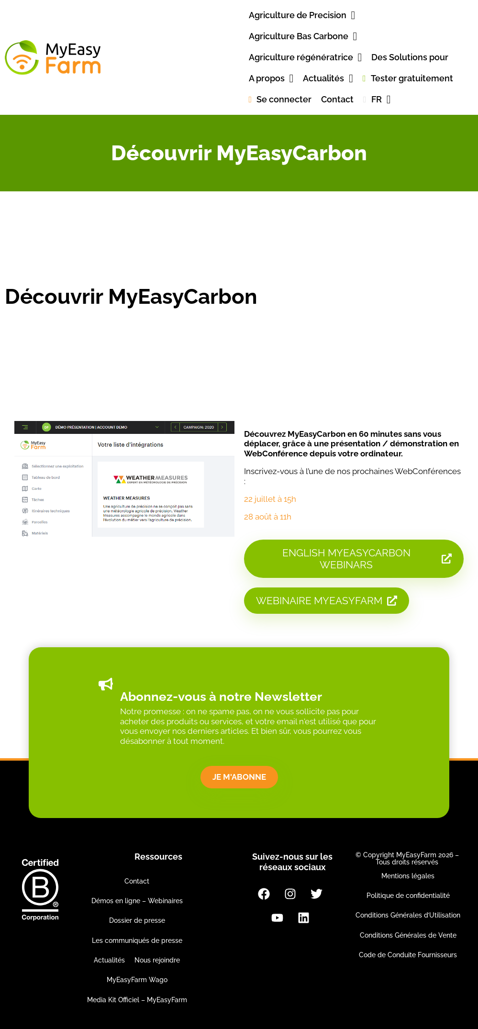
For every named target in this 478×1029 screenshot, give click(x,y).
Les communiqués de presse (137, 940)
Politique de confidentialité (408, 895)
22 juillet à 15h (270, 499)
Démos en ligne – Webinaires (137, 901)
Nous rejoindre (157, 960)
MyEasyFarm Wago (137, 980)
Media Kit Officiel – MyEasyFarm (137, 1000)
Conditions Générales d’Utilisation (408, 915)
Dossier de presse (137, 920)
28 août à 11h (267, 516)
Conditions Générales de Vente (408, 935)
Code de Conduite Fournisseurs (408, 955)
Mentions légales (407, 876)
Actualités (109, 960)
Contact (136, 881)
